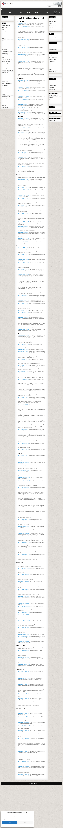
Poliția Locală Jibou (53, 49)
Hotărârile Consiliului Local (7, 59)
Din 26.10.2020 (24, 647)
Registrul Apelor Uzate (55, 12)
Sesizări (50, 23)
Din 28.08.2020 (24, 596)
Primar (3, 40)
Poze (50, 99)
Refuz (25, 822)
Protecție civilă (4, 98)
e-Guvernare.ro (52, 114)
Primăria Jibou (10, 12)
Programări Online (52, 25)
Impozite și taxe (5, 72)
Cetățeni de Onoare (53, 75)
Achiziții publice (5, 107)
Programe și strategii (6, 61)
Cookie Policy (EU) (52, 71)
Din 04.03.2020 (23, 118)
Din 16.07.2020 (24, 465)
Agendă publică (4, 31)
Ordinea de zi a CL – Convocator (7, 51)
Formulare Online (52, 21)
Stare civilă (4, 105)
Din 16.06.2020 (23, 335)
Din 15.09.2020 (24, 620)
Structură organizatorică (6, 68)
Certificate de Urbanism (6, 96)
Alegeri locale (4, 27)
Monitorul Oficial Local (6, 25)
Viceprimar (4, 42)
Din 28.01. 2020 (23, 61)
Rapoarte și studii (5, 63)
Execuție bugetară (5, 87)
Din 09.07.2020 (23, 455)
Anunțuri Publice (28, 12)
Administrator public (5, 44)
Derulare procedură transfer (7, 83)
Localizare (4, 38)
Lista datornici (4, 74)
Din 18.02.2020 (23, 80)
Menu (3, 9)
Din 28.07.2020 (24, 470)
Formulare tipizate (52, 59)
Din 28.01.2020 (23, 39)
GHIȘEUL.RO (51, 108)
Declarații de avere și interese (7, 70)
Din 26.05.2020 (23, 247)
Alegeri (3, 29)
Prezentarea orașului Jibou (54, 80)
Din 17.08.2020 (24, 563)
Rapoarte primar (5, 85)
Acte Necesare (52, 61)
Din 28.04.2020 (23, 189)
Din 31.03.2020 (23, 157)
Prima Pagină (3, 12)
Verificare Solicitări (53, 19)
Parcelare (51, 97)
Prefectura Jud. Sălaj (53, 120)
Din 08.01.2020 (23, 23)
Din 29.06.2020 (23, 394)
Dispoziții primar (5, 100)
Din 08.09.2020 (24, 606)
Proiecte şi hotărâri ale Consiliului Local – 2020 (31, 18)
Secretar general (5, 47)
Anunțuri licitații (5, 76)
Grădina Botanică (52, 85)
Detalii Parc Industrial (53, 95)
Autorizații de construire (6, 92)
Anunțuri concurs (5, 81)
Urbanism (3, 94)
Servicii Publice (21, 12)
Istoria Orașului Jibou (53, 83)
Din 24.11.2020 (23, 671)
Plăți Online (51, 27)
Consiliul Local (4, 49)
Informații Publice (36, 12)
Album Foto (51, 87)
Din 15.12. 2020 (24, 722)
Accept (9, 822)
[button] (32, 812)
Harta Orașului (52, 89)
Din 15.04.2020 (23, 179)
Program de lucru (5, 36)
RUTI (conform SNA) (53, 57)
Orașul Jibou (47, 12)
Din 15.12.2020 (23, 709)
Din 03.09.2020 (23, 603)
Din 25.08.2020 (24, 574)
